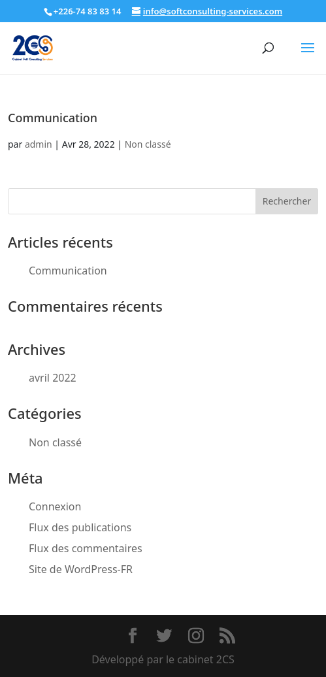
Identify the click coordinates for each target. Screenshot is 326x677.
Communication (52, 117)
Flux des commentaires (85, 548)
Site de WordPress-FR (81, 569)
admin (38, 144)
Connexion (55, 506)
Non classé (148, 144)
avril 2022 (52, 378)
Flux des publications (80, 527)
